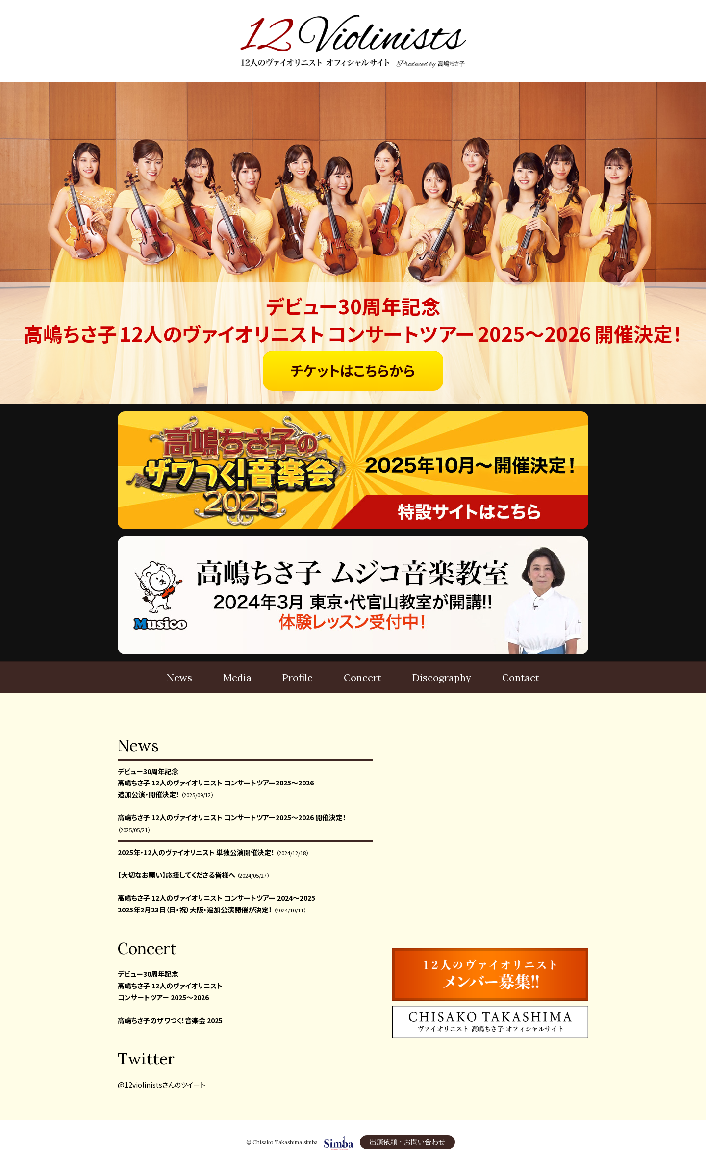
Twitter (146, 1059)
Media (237, 677)
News (179, 677)
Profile (297, 677)
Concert (362, 677)
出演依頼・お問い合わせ (407, 1142)
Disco (441, 677)
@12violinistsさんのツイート (161, 1084)
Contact (520, 677)
